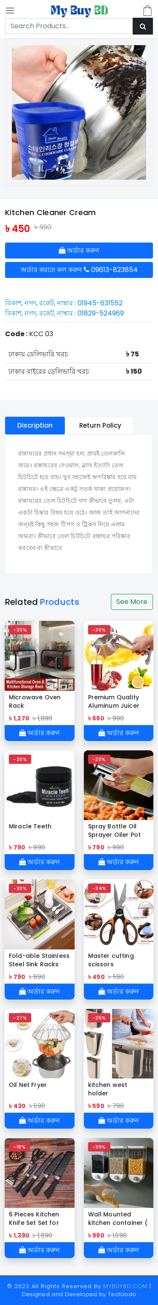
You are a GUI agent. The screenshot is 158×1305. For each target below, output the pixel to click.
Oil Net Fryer (28, 1085)
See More (131, 602)
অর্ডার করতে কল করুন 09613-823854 (79, 270)
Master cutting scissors (111, 960)
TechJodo (122, 1294)
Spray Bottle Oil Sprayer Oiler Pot (114, 830)
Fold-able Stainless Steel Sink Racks (39, 960)
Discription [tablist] (35, 425)
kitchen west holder (108, 1089)
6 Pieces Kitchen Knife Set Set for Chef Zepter (34, 1218)
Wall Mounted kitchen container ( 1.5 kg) (118, 1218)
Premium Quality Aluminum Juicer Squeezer (113, 701)
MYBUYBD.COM (126, 1286)
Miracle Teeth (30, 826)
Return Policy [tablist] (100, 425)
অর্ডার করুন (79, 250)
